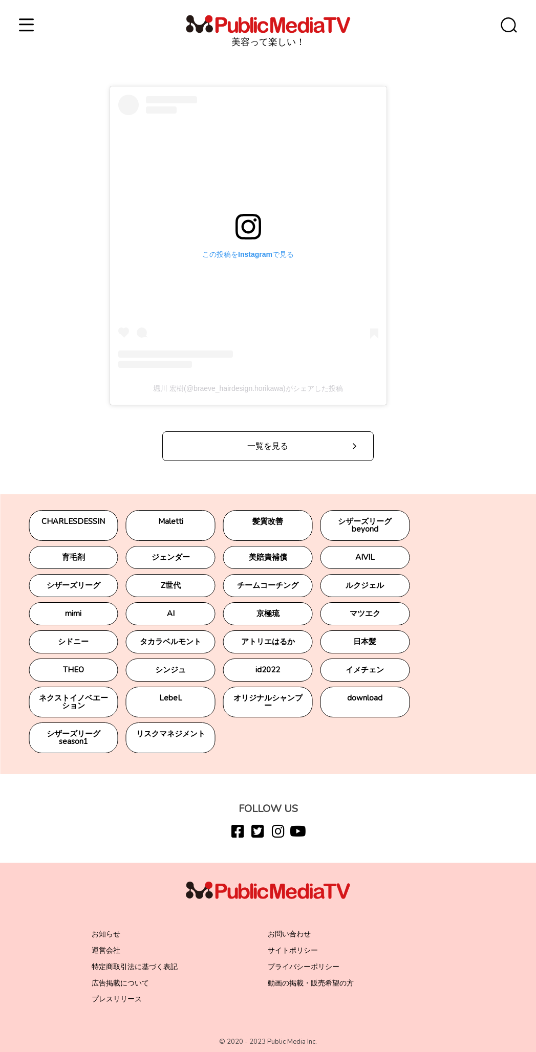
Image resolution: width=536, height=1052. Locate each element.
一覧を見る (267, 446)
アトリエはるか (268, 642)
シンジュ (170, 670)
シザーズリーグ (73, 585)
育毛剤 (73, 557)
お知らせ (106, 934)
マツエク (365, 613)
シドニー (73, 642)
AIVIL (365, 557)
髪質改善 (267, 521)
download (364, 698)
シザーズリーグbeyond (365, 525)
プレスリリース (117, 999)
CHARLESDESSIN (73, 521)
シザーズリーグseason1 (73, 738)
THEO (73, 670)
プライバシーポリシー (303, 967)
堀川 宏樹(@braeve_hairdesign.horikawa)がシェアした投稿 (248, 388)
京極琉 (268, 613)
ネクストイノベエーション (73, 702)
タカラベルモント (170, 642)
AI (171, 613)
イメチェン (365, 670)
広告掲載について (120, 983)
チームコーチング (267, 585)
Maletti (170, 521)
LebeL (170, 698)
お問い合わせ (289, 934)
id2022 (267, 670)
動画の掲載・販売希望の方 (311, 983)
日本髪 (364, 642)
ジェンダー (171, 557)
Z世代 (171, 585)
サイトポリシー (293, 950)
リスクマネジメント (170, 734)
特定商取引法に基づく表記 (135, 967)
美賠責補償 (268, 557)
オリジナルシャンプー (268, 702)
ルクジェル (365, 585)
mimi (73, 613)
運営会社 (106, 950)
